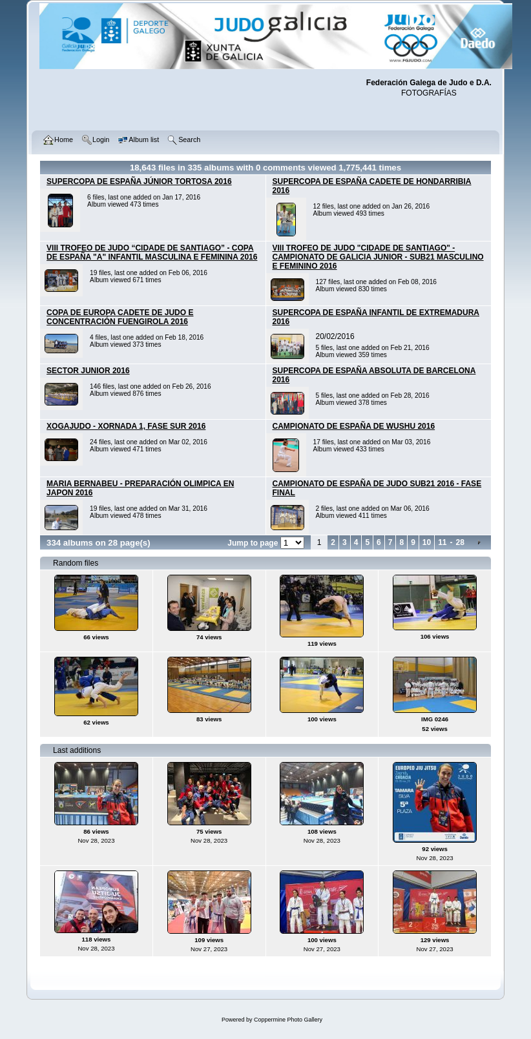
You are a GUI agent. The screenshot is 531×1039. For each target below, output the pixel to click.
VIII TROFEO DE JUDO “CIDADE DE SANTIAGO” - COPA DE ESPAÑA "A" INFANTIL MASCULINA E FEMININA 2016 (152, 252)
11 (442, 542)
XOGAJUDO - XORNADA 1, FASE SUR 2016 (126, 426)
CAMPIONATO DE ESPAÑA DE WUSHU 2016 (354, 426)
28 (460, 542)
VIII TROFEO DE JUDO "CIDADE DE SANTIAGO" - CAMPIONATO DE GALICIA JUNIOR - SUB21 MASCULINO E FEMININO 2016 (378, 257)
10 (426, 542)
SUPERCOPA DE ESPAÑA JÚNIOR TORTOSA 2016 (139, 181)
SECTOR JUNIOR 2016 (88, 370)
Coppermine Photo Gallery (288, 1019)
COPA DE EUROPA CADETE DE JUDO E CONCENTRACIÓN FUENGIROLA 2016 (120, 317)
